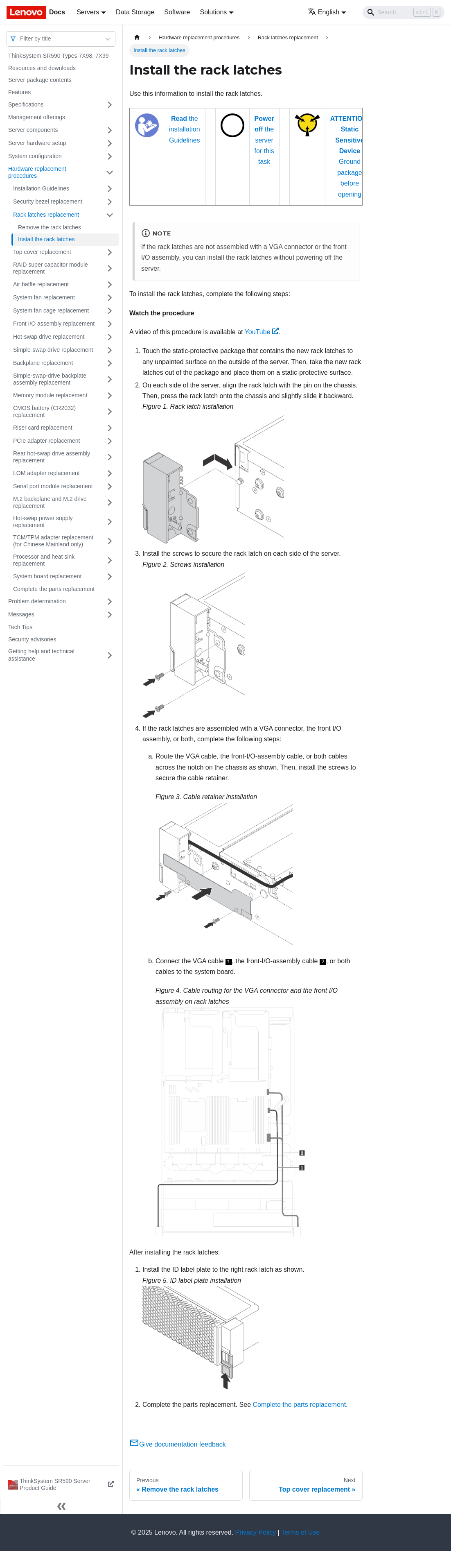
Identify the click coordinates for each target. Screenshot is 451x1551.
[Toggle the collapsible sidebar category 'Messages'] (110, 614)
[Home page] (137, 37)
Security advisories (32, 639)
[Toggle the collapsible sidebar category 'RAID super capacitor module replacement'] (110, 268)
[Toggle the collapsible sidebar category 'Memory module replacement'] (110, 395)
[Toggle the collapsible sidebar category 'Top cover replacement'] (110, 252)
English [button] (323, 12)
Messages (21, 614)
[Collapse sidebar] (61, 1506)
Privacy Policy (255, 1532)
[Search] (403, 12)
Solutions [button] (213, 12)
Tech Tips (20, 627)
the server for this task (264, 140)
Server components (33, 130)
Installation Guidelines (41, 188)
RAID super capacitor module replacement (50, 268)
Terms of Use (300, 1532)
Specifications (25, 104)
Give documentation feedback (177, 1444)
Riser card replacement (42, 427)
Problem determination (37, 601)
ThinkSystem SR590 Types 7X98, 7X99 (58, 55)
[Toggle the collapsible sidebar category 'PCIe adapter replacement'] (110, 441)
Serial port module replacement (53, 486)
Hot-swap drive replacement (48, 336)
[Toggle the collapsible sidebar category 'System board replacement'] (110, 576)
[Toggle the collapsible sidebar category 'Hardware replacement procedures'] (110, 172)
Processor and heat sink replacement (43, 560)
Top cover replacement (42, 252)
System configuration (35, 156)
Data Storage (135, 12)
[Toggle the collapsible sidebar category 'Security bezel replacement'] (110, 201)
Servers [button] (88, 12)
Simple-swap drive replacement (53, 349)
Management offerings (36, 117)
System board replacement (47, 576)
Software (177, 12)
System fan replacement (44, 297)
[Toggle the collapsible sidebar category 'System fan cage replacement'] (110, 310)
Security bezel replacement (47, 201)
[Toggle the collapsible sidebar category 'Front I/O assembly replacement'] (110, 324)
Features (19, 92)
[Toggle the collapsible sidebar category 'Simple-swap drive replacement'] (110, 350)
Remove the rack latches (49, 227)
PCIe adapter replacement (46, 440)
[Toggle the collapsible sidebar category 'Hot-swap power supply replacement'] (110, 522)
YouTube (262, 331)
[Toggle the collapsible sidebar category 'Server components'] (110, 130)
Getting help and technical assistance (41, 655)
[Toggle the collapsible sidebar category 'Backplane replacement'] (110, 363)
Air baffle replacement (41, 284)
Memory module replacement (50, 395)
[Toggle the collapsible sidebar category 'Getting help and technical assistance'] (110, 655)
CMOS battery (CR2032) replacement (44, 412)
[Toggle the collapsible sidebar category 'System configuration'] (110, 156)
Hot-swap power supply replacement (43, 522)
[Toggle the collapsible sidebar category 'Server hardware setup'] (110, 143)
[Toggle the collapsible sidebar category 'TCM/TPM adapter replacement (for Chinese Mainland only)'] (110, 541)
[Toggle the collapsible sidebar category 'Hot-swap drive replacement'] (110, 337)
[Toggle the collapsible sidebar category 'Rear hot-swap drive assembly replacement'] (110, 457)
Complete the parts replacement (54, 589)
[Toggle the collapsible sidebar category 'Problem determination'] (110, 601)
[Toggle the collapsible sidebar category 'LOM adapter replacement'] (110, 473)
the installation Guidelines (184, 129)
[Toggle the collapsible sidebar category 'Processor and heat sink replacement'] (110, 560)
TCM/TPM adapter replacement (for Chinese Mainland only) (53, 541)
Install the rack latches (46, 239)
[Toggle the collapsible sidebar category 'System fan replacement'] (110, 297)
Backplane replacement (43, 363)
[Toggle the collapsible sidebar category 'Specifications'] (110, 104)
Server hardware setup (37, 143)
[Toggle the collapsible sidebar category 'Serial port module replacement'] (110, 486)
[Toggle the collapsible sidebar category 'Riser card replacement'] (110, 428)
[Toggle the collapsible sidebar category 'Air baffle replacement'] (110, 284)
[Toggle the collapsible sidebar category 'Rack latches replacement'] (110, 215)
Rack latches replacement (46, 214)
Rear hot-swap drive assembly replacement (51, 457)
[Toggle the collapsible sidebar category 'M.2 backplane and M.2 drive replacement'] (110, 502)
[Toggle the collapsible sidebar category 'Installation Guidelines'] (110, 188)
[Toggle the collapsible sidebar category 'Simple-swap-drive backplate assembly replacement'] (110, 379)
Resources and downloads (42, 68)
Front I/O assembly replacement (54, 323)
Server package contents (40, 80)
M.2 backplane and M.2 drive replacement (50, 502)
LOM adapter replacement (46, 473)
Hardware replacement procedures (37, 172)
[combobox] (21, 38)
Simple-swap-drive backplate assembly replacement (49, 379)
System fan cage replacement (51, 310)
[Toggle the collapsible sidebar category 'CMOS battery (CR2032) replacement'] (110, 411)
